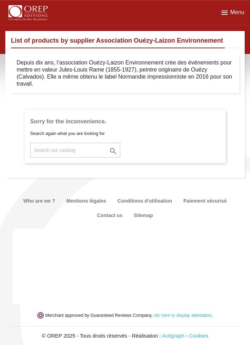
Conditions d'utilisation (144, 201)
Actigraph (173, 336)
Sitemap (143, 215)
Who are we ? (39, 201)
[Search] (75, 150)
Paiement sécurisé (205, 201)
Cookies (198, 336)
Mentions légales (86, 201)
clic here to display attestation (183, 315)
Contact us (109, 215)
